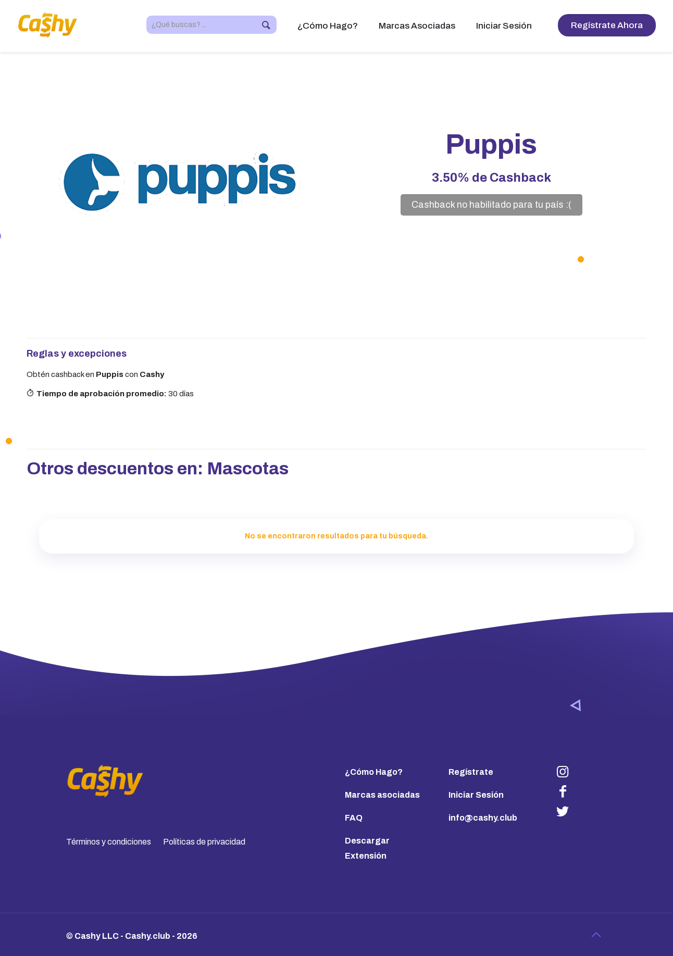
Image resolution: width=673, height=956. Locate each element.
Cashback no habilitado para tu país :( (491, 205)
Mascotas (248, 468)
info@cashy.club (482, 817)
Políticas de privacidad (204, 841)
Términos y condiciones (108, 841)
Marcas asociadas (382, 794)
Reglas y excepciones (77, 353)
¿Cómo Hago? (374, 772)
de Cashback (491, 177)
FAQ (354, 817)
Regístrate (470, 772)
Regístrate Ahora (607, 25)
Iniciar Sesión (476, 794)
